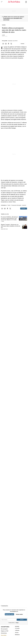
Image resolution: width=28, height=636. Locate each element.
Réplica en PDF (4, 631)
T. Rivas (2, 221)
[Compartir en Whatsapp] (3, 44)
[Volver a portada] (14, 2)
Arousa (16, 632)
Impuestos (24, 205)
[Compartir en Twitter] (11, 44)
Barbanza (17, 634)
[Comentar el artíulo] (22, 44)
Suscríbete (3, 635)
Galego (17, 622)
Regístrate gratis (9, 614)
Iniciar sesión (19, 614)
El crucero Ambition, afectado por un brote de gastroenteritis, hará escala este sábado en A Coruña (9, 218)
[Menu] (2, 2)
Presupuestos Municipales (16, 205)
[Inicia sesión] (26, 2)
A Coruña (17, 628)
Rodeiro (9, 205)
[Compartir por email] (6, 44)
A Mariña (17, 630)
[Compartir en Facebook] (8, 44)
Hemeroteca (4, 633)
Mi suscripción (4, 629)
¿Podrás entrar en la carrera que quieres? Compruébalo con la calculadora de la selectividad (13, 18)
